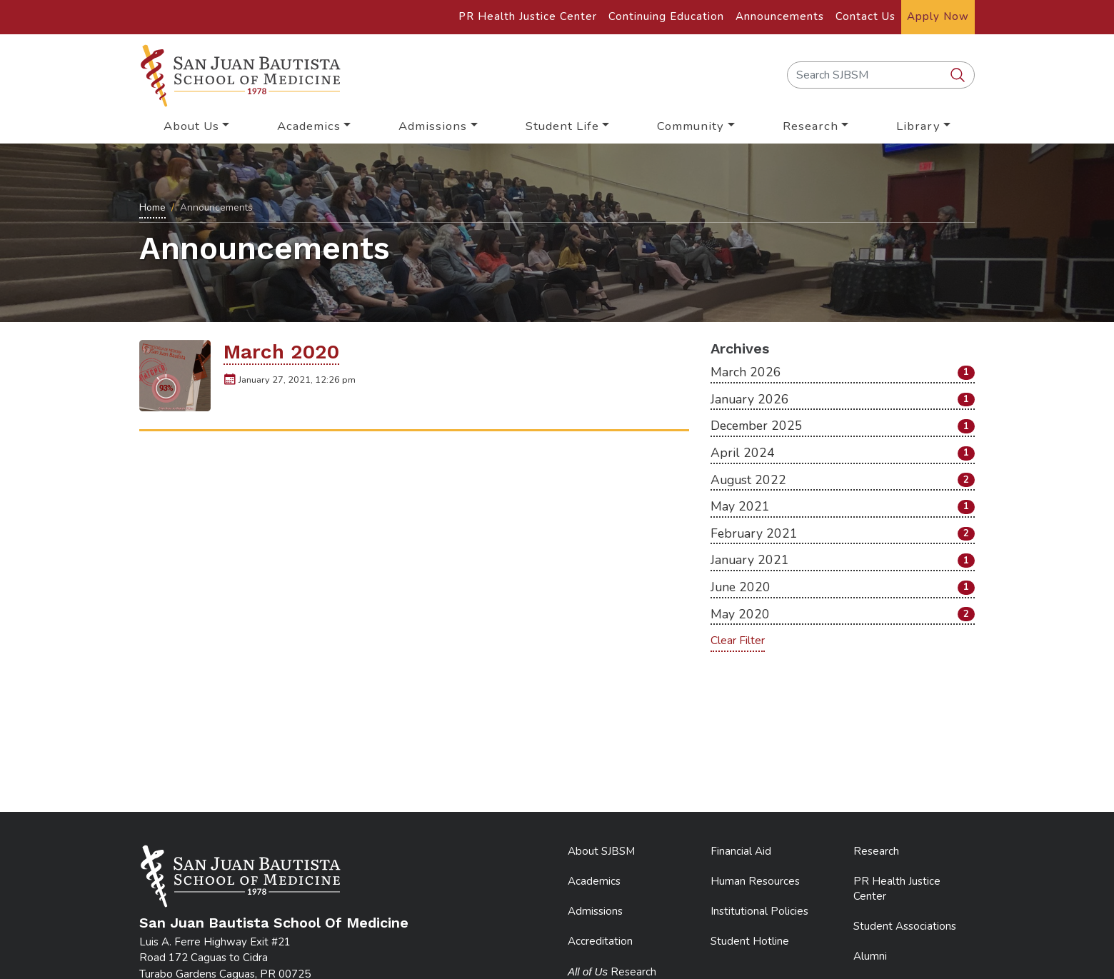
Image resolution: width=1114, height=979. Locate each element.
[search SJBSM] (959, 76)
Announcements (780, 16)
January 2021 (843, 559)
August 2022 (843, 479)
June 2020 (843, 587)
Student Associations (904, 926)
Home (152, 207)
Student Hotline (750, 941)
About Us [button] (191, 126)
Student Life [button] (562, 126)
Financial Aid (741, 851)
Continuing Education (666, 16)
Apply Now (938, 16)
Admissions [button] (432, 126)
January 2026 (843, 399)
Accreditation (600, 941)
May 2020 (843, 614)
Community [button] (690, 126)
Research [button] (810, 126)
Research (876, 851)
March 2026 (843, 372)
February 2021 (843, 533)
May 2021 (843, 506)
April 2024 (843, 452)
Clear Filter (738, 640)
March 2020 (281, 351)
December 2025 (843, 425)
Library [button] (918, 126)
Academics (594, 881)
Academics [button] (309, 126)
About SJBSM (601, 851)
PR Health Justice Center (527, 16)
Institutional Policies (759, 911)
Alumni (870, 956)
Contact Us (865, 16)
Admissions (595, 911)
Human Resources (755, 881)
